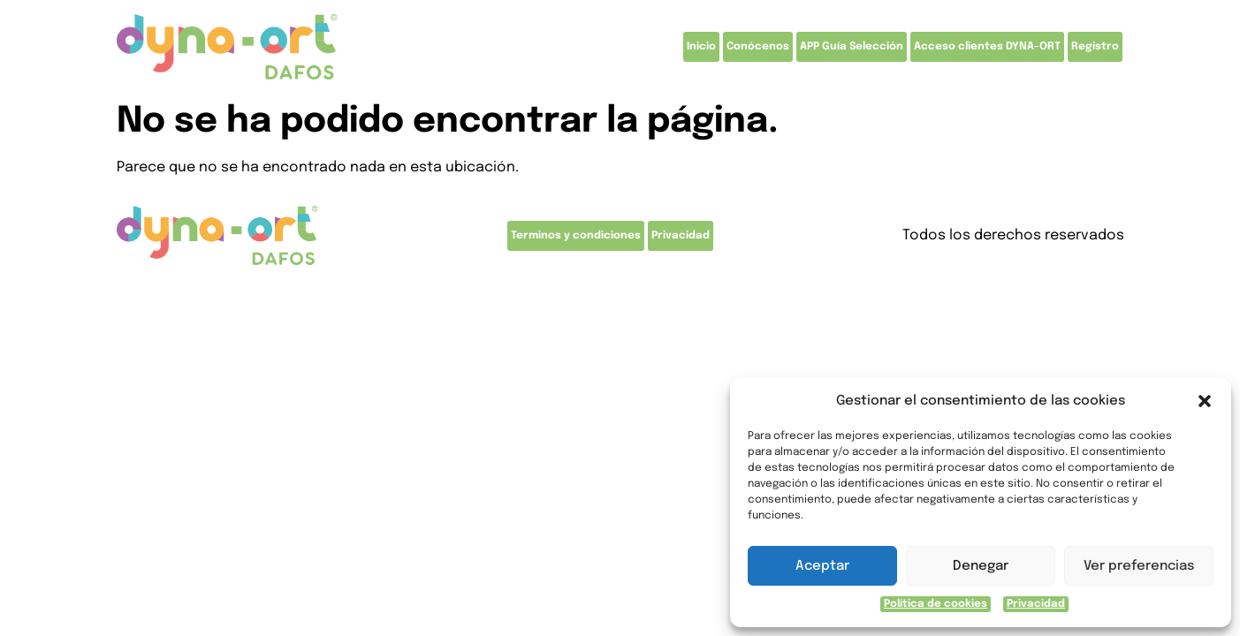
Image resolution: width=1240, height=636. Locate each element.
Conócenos (758, 47)
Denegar (980, 566)
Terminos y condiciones (576, 236)
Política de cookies (935, 604)
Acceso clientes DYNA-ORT (987, 47)
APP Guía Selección (851, 47)
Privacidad (1036, 604)
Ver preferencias (1139, 566)
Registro (1095, 47)
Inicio (701, 47)
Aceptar (822, 566)
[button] (1204, 401)
